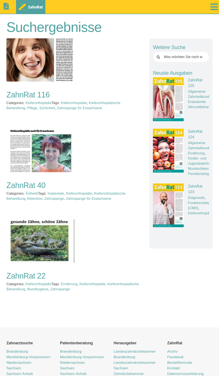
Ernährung (69, 284)
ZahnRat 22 (26, 276)
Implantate (55, 193)
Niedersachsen (18, 363)
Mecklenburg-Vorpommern (28, 357)
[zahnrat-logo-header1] (30, 4)
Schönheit (47, 108)
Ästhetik (31, 193)
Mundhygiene (37, 289)
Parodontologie (200, 173)
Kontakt (173, 368)
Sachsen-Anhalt (19, 374)
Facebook (175, 357)
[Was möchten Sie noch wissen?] (181, 57)
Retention (34, 198)
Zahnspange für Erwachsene (79, 108)
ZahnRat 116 (28, 94)
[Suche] (158, 57)
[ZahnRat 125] (168, 99)
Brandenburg (17, 351)
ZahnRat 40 (26, 185)
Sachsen (13, 368)
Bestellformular (179, 363)
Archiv (172, 351)
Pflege (32, 108)
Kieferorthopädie (38, 103)
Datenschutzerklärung (185, 374)
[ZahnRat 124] (168, 150)
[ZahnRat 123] (168, 205)
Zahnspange (54, 198)
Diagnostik (196, 197)
